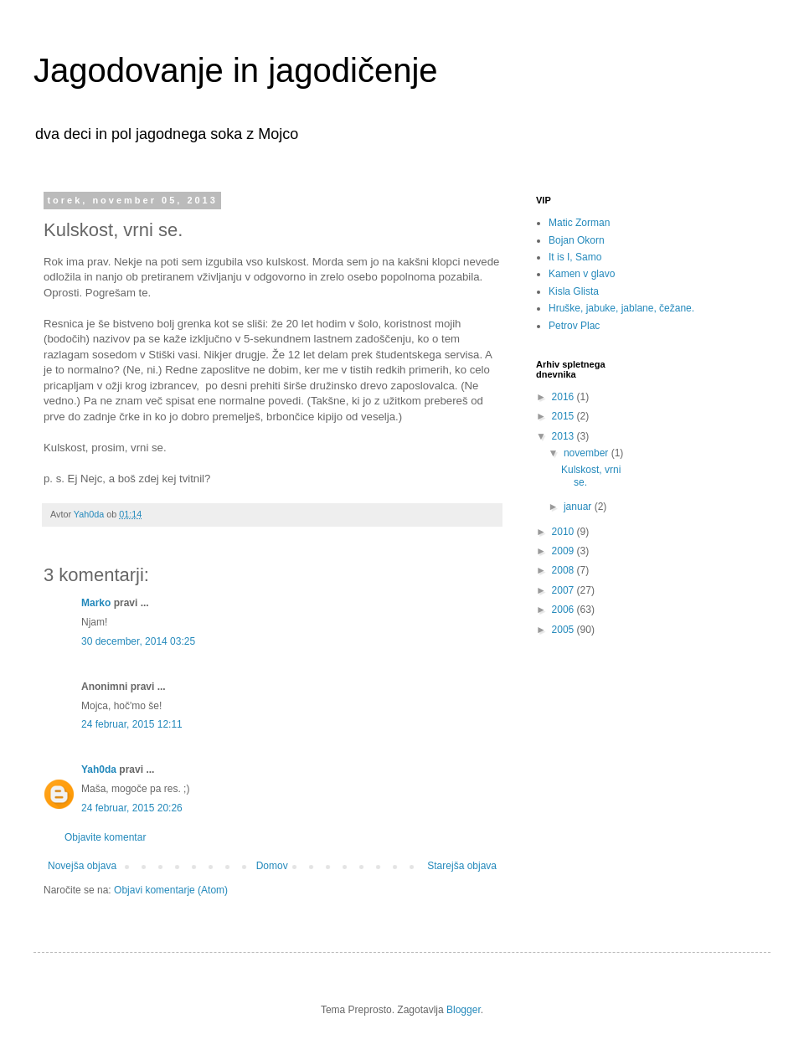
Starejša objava (462, 866)
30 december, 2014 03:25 (138, 641)
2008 (564, 570)
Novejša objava (82, 866)
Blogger (463, 1010)
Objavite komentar (105, 837)
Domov (272, 866)
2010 (564, 532)
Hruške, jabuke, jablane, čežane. (621, 308)
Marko (96, 603)
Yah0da (98, 769)
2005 (564, 630)
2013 (564, 436)
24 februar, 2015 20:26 (132, 808)
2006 (564, 609)
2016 (564, 397)
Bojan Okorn (577, 240)
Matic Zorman (579, 223)
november (587, 453)
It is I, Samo (575, 257)
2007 (564, 590)
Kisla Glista (574, 291)
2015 (564, 416)
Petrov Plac (574, 326)
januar (579, 506)
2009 (564, 551)
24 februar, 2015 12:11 (132, 724)
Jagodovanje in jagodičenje (236, 70)
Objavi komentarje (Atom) (171, 890)
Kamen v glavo (582, 274)
